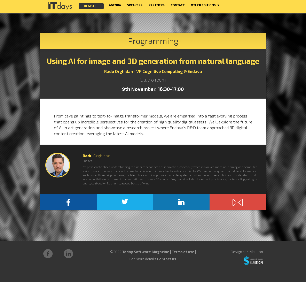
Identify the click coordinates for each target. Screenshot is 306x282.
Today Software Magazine (145, 251)
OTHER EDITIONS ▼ (205, 5)
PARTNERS (157, 5)
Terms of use (183, 251)
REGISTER (91, 6)
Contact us (166, 259)
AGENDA (115, 5)
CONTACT (178, 5)
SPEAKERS (134, 5)
